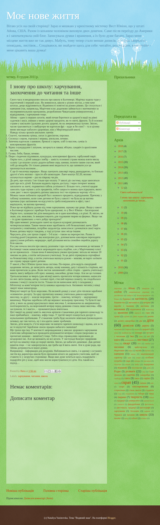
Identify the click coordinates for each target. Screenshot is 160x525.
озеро (138, 357)
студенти (149, 390)
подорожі (122, 367)
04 (122, 244)
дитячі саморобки (126, 321)
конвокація (129, 340)
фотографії (145, 407)
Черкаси (118, 415)
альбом (118, 292)
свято (137, 378)
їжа (132, 336)
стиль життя (135, 390)
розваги (130, 371)
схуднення (129, 394)
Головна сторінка (55, 490)
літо (139, 343)
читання (35, 376)
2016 (121, 156)
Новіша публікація (20, 490)
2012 (121, 178)
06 (122, 234)
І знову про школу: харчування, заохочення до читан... (136, 199)
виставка (145, 306)
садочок (131, 375)
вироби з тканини (124, 306)
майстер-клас (141, 347)
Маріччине (119, 350)
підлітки (117, 364)
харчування (24, 376)
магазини (119, 347)
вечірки (147, 302)
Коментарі (123, 129)
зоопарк (138, 332)
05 (122, 239)
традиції (121, 400)
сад (143, 371)
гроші (117, 316)
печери (137, 361)
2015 (121, 162)
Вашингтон (119, 302)
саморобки (145, 375)
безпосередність (143, 295)
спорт (121, 386)
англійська (118, 295)
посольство (137, 368)
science (144, 418)
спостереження (140, 386)
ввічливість (134, 302)
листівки (142, 339)
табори (141, 393)
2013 (121, 172)
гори (148, 313)
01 (122, 260)
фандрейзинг (134, 404)
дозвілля (128, 325)
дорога (145, 325)
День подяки (138, 316)
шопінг (117, 418)
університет (134, 400)
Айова (131, 288)
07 (122, 228)
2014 (121, 167)
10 (122, 212)
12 (122, 187)
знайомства (126, 333)
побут (137, 364)
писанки (147, 361)
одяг (129, 357)
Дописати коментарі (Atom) (38, 498)
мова (130, 350)
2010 (121, 267)
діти (150, 320)
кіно (141, 336)
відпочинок (135, 309)
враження (123, 312)
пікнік (128, 364)
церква (147, 411)
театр (151, 397)
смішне (143, 383)
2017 (121, 151)
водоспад (150, 309)
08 (122, 223)
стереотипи (119, 390)
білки (116, 299)
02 (122, 255)
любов (147, 343)
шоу (126, 418)
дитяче (150, 316)
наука (133, 354)
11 (122, 207)
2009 (121, 272)
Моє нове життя (42, 15)
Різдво (117, 371)
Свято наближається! (131, 192)
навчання (119, 354)
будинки (127, 299)
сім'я (116, 383)
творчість (136, 397)
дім (140, 321)
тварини (122, 397)
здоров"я (146, 329)
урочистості (149, 401)
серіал (146, 378)
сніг (152, 383)
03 (122, 250)
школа (44, 376)
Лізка (116, 343)
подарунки (149, 364)
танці (151, 393)
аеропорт (118, 288)
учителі (120, 404)
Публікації (123, 122)
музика (148, 350)
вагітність (141, 298)
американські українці (139, 292)
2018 (121, 146)
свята (127, 378)
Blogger (111, 518)
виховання (119, 309)
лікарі (126, 343)
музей (138, 350)
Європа (128, 329)
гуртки (126, 316)
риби (149, 368)
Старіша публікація (92, 490)
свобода (117, 378)
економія (118, 329)
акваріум (145, 288)
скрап (126, 382)
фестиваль (149, 404)
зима (116, 333)
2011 (121, 183)
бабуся (130, 295)
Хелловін (134, 411)
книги (117, 340)
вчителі (138, 313)
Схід (120, 394)
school (134, 418)
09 (122, 218)
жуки (136, 329)
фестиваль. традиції (126, 407)
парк (128, 361)
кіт (148, 336)
